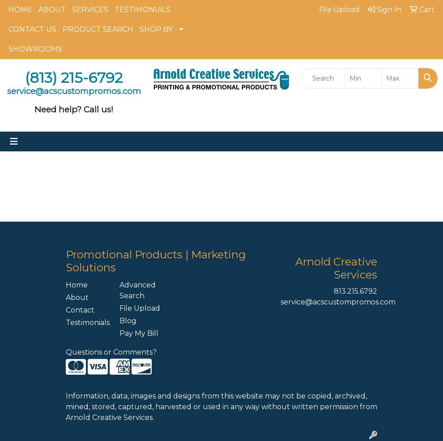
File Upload (139, 308)
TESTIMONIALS (142, 9)
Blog (127, 321)
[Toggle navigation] (13, 141)
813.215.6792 (355, 291)
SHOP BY (156, 29)
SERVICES (90, 9)
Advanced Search (137, 290)
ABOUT (52, 9)
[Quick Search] (323, 78)
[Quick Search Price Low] (363, 78)
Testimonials (87, 322)
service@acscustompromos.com (338, 302)
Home (77, 285)
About (77, 297)
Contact (80, 310)
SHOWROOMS (35, 49)
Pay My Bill (138, 333)
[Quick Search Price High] (400, 78)
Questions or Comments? (111, 352)
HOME (20, 9)
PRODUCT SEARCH (98, 29)
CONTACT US (32, 29)
